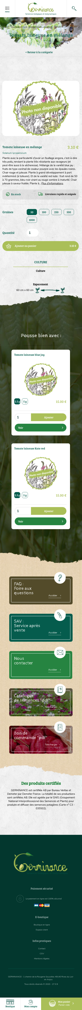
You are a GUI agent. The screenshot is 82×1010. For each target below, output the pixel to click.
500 (69, 212)
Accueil (5, 26)
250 (56, 212)
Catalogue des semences (40, 26)
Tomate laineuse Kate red (29, 448)
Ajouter (48, 417)
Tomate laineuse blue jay (29, 354)
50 (31, 212)
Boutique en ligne (19, 26)
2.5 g (17, 401)
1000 (32, 220)
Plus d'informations (52, 183)
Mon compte (31, 1003)
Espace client (42, 929)
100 (44, 212)
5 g (25, 401)
